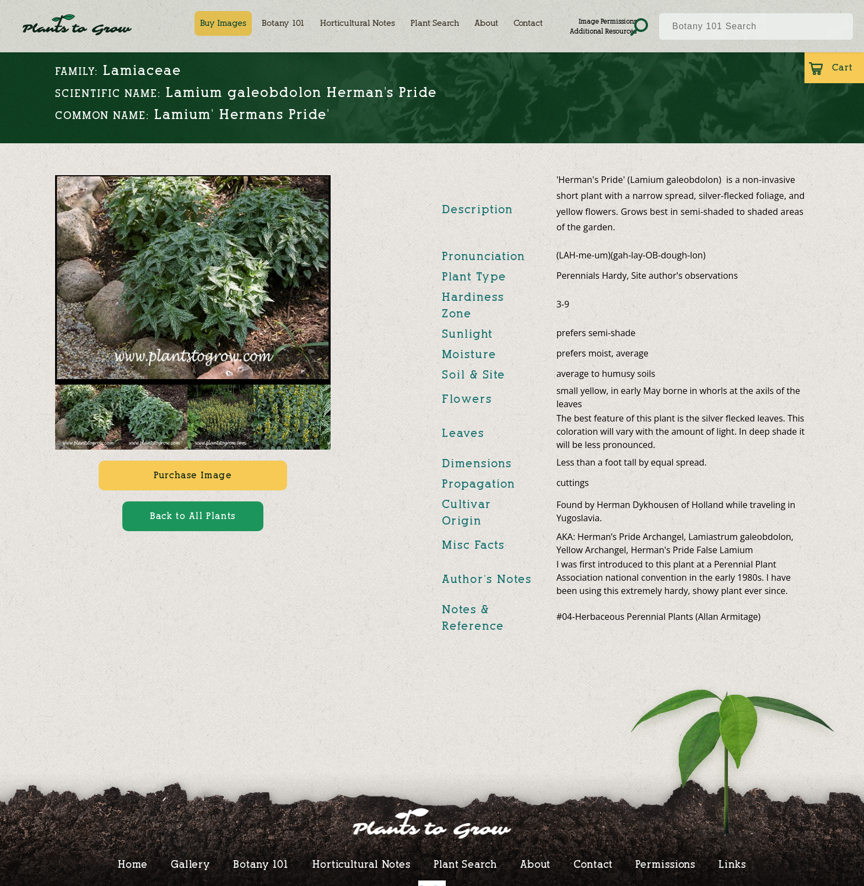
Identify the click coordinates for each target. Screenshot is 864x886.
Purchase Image (192, 475)
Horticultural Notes (357, 23)
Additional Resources (603, 31)
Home (133, 863)
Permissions (665, 863)
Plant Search (435, 23)
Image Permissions (607, 21)
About (486, 23)
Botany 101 (283, 23)
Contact (528, 23)
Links (732, 863)
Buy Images (223, 23)
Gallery (190, 863)
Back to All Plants (193, 516)
